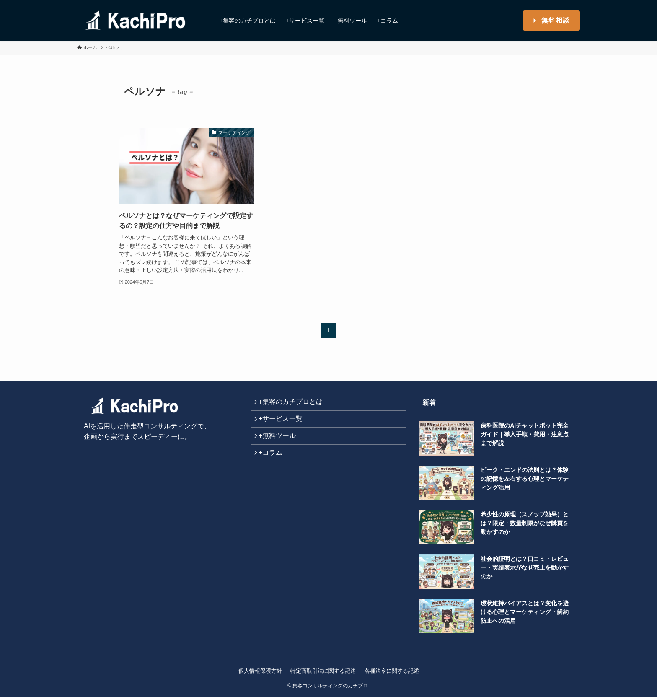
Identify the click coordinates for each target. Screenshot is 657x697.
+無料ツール (280, 442)
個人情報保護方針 (260, 671)
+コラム (273, 462)
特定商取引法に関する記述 (323, 671)
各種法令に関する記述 (392, 671)
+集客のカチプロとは (293, 403)
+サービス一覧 (283, 423)
